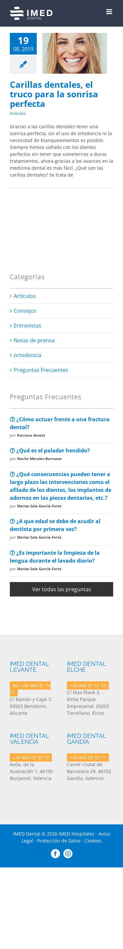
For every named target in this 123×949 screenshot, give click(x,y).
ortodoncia (27, 355)
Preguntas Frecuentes (41, 370)
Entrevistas (27, 325)
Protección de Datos (59, 841)
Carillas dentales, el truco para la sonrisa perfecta (54, 94)
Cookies (93, 841)
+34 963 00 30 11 (88, 757)
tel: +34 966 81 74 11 (30, 688)
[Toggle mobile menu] (109, 11)
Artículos (18, 113)
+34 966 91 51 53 (88, 685)
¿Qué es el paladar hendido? (50, 450)
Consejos (25, 310)
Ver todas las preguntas (61, 589)
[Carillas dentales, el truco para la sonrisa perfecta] (74, 53)
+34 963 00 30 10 (30, 757)
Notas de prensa (34, 340)
